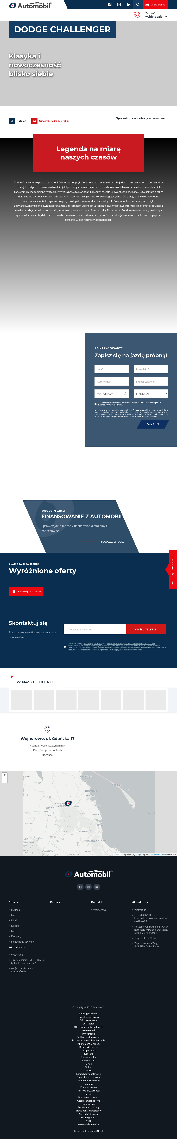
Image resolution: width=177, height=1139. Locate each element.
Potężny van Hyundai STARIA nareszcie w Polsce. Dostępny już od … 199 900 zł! (151, 929)
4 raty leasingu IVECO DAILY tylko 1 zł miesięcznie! (27, 961)
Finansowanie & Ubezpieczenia (88, 1040)
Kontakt (88, 1053)
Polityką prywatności (123, 402)
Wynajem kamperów (88, 1124)
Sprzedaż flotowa (88, 1114)
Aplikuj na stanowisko (88, 1036)
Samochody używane (23, 941)
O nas (88, 1063)
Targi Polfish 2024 (145, 938)
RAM (14, 920)
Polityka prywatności (89, 1090)
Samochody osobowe (88, 1077)
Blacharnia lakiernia (88, 1097)
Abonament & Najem (89, 1043)
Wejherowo (100, 909)
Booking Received (88, 1013)
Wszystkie (17, 954)
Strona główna (88, 1117)
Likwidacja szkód (88, 1057)
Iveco (14, 930)
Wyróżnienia (88, 1033)
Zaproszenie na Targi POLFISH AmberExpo (146, 945)
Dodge (15, 925)
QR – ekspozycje (88, 1020)
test (88, 1120)
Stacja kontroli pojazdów (89, 1110)
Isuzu (14, 915)
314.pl (138, 855)
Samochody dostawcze (88, 1073)
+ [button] (5, 775)
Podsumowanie (88, 1087)
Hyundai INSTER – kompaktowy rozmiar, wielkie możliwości (150, 918)
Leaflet (116, 855)
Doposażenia (88, 1103)
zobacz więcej (112, 542)
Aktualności (88, 1030)
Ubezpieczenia (88, 1050)
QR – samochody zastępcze (88, 1026)
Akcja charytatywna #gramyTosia (22, 970)
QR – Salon (88, 1023)
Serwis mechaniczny (88, 1107)
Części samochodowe (88, 1100)
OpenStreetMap (159, 855)
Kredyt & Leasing (88, 1046)
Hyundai (16, 909)
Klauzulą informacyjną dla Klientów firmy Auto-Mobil (131, 643)
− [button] (5, 780)
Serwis (88, 1094)
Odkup (88, 1067)
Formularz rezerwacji (88, 1016)
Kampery (16, 936)
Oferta (88, 1070)
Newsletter (88, 1060)
